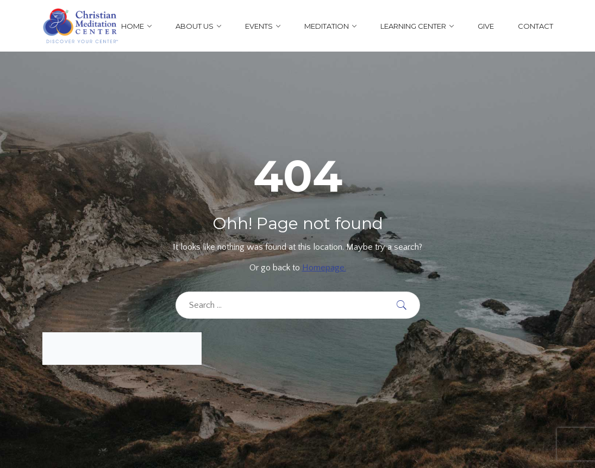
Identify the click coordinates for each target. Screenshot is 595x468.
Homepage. (324, 268)
